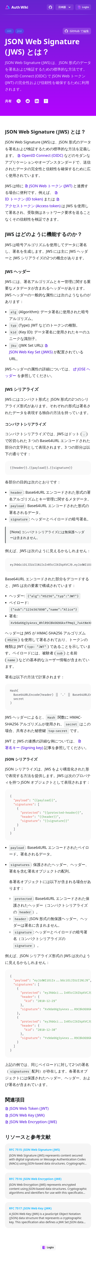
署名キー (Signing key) (24, 748)
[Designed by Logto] (83, 7)
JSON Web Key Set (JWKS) (31, 351)
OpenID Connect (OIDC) (42, 155)
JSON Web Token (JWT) (29, 1115)
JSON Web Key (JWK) (27, 1122)
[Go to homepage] (16, 7)
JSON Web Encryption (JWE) (33, 1128)
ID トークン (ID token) (24, 199)
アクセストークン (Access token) (33, 205)
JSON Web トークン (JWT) (50, 185)
